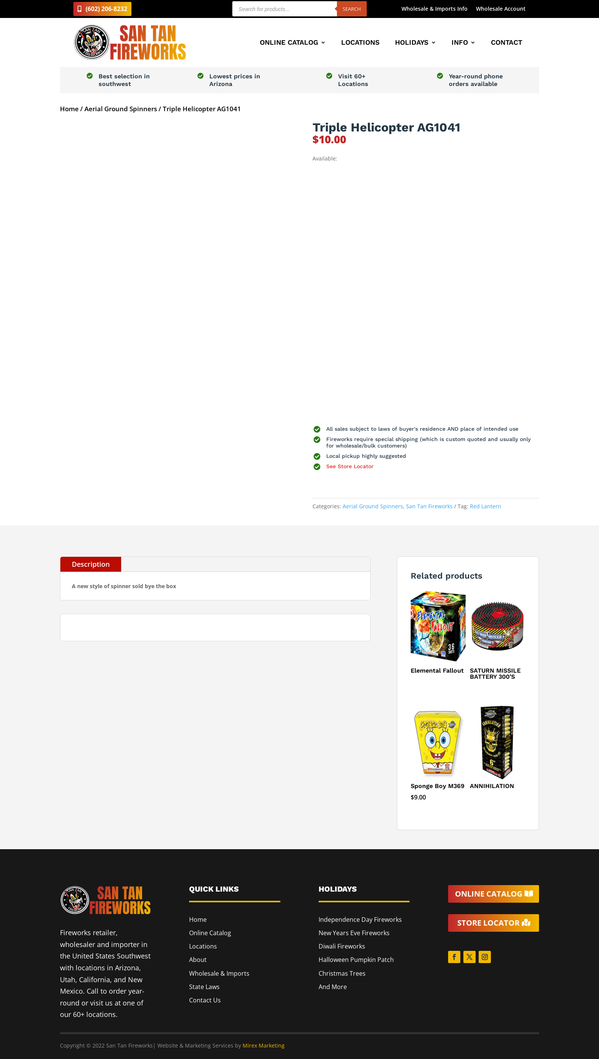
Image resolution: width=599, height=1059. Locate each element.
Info (460, 43)
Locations (360, 43)
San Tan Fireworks (429, 506)
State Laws (204, 987)
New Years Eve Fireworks (354, 933)
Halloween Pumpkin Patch (356, 959)
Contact (506, 43)
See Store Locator (350, 466)
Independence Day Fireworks (360, 919)
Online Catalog (289, 43)
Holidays (412, 43)
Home (69, 108)
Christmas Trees (342, 973)
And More (333, 987)
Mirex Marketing (264, 1045)
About (198, 959)
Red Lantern (485, 506)
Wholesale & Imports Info (434, 9)
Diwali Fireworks (342, 946)
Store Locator (488, 923)
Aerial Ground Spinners (120, 108)
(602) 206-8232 (106, 9)
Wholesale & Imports (219, 973)
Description (91, 564)
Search (352, 8)
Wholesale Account (501, 9)
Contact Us (205, 1000)
